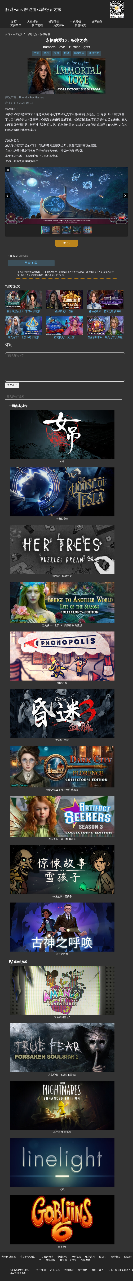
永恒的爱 (94, 52)
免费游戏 (58, 25)
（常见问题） (24, 256)
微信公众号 (98, 1270)
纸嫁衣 (102, 1256)
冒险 (56, 52)
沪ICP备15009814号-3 (121, 1270)
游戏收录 (69, 1270)
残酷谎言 (115, 1256)
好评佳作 (97, 21)
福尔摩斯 (85, 1259)
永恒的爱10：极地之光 (25, 34)
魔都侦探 (50, 1259)
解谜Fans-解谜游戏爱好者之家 (33, 9)
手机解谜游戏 (27, 1256)
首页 (7, 34)
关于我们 (41, 1270)
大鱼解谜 (32, 21)
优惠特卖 (80, 25)
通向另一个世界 (68, 1259)
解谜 (66, 52)
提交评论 (12, 385)
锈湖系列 (90, 1256)
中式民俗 (75, 21)
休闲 (46, 52)
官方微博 (82, 1270)
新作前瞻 (37, 25)
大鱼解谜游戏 (8, 1256)
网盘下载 (31, 262)
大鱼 (36, 52)
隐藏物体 (79, 52)
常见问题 (55, 1270)
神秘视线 (76, 1256)
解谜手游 (54, 21)
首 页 (13, 21)
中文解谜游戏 (46, 1256)
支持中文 (15, 25)
